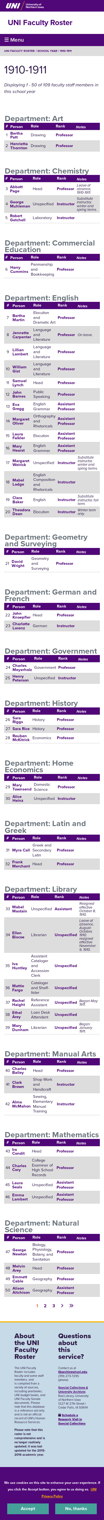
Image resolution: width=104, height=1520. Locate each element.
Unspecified (66, 934)
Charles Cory (19, 1167)
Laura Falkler (18, 436)
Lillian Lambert (20, 351)
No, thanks (76, 1508)
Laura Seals (17, 1184)
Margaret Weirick (20, 462)
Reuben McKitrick (21, 737)
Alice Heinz (17, 798)
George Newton (19, 1252)
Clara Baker (17, 499)
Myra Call (21, 850)
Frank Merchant (21, 864)
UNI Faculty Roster (40, 22)
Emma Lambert (20, 1197)
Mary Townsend (22, 787)
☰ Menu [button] (14, 40)
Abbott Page (16, 188)
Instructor (66, 203)
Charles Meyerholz (22, 667)
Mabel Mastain (19, 909)
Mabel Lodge (18, 482)
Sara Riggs (17, 720)
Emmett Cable (19, 1279)
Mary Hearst (18, 448)
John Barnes (19, 394)
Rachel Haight (18, 1002)
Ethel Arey (17, 1014)
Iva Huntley (19, 965)
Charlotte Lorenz (21, 625)
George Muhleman (20, 204)
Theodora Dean (21, 512)
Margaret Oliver (20, 421)
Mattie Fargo (18, 987)
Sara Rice (21, 728)
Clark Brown (18, 1084)
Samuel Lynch (19, 382)
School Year (47, 51)
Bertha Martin (18, 317)
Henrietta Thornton (19, 145)
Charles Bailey (19, 1070)
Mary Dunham (20, 1027)
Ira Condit (18, 1151)
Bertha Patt (16, 135)
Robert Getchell (18, 217)
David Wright (18, 563)
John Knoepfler (21, 615)
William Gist (19, 369)
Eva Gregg (18, 406)
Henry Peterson (20, 678)
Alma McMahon (21, 1104)
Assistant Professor (66, 406)
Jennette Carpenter (21, 334)
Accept (28, 1508)
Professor (64, 134)
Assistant (63, 908)
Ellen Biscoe (18, 934)
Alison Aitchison (21, 1290)
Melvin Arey (18, 1268)
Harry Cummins (19, 269)
